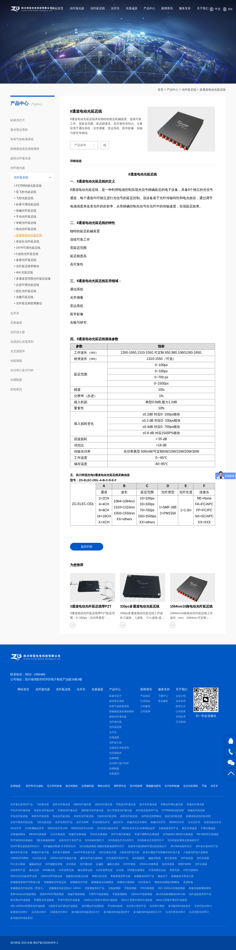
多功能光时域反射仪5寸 (117, 912)
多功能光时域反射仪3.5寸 (85, 912)
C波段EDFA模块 (19, 858)
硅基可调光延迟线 (27, 204)
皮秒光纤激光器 (103, 804)
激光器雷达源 (84, 870)
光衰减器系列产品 (168, 828)
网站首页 (57, 8)
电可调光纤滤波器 (20, 900)
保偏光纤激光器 (195, 804)
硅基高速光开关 (212, 822)
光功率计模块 (157, 906)
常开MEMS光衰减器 (21, 840)
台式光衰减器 (57, 834)
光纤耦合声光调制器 (92, 906)
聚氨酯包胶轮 (153, 785)
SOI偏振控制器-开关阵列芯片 (59, 846)
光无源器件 (17, 351)
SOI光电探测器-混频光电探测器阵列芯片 (101, 846)
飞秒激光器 (42, 804)
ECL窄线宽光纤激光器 (119, 810)
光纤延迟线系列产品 (147, 810)
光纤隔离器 (138, 858)
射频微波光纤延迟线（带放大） (27, 888)
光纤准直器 (187, 858)
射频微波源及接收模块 (24, 148)
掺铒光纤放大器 (19, 852)
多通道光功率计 (19, 912)
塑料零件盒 (120, 785)
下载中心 (163, 695)
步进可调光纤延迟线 (21, 822)
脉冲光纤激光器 (148, 804)
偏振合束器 (113, 864)
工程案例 (145, 706)
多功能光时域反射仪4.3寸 (147, 912)
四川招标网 (136, 785)
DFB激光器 (49, 870)
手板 (204, 785)
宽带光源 (174, 870)
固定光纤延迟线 (26, 291)
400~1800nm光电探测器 (171, 888)
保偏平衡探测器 (76, 894)
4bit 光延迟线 (24, 272)
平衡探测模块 (119, 894)
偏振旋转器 (35, 864)
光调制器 (16, 379)
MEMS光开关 (176, 822)
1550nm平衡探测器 (141, 894)
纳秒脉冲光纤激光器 (92, 810)
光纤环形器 (129, 864)
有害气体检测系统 (22, 139)
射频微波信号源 (78, 882)
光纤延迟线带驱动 (27, 266)
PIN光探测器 (147, 888)
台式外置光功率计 (175, 912)
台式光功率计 (38, 912)
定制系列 (16, 389)
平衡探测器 (130, 888)
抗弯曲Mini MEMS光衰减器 (178, 834)
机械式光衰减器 (77, 834)
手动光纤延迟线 (26, 216)
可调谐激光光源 (157, 870)
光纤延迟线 (97, 8)
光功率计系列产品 (136, 906)
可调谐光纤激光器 (67, 810)
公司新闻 (145, 711)
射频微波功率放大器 (182, 876)
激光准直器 (168, 864)
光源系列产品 (17, 870)
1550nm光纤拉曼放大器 (63, 858)
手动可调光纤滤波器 (69, 900)
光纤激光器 (77, 8)
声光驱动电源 (115, 906)
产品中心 (149, 8)
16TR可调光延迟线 (28, 247)
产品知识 (145, 695)
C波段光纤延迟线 (27, 254)
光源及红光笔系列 (22, 341)
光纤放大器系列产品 (207, 846)
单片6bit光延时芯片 (181, 846)
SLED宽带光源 (104, 870)
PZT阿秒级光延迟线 (29, 185)
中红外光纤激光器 (20, 810)
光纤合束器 (201, 864)
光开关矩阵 (82, 822)
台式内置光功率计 (199, 912)
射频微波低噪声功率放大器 (25, 882)
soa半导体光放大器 (84, 852)
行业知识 (145, 701)
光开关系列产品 (64, 822)
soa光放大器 (39, 858)
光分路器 (71, 864)
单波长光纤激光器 (44, 810)
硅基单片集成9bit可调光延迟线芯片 (147, 846)
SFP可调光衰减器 (121, 834)
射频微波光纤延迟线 (55, 882)
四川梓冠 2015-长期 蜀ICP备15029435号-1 (34, 942)
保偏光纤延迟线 (26, 210)
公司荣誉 (181, 711)
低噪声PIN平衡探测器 (52, 894)
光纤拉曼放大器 (107, 852)
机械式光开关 (158, 822)
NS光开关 (15, 828)
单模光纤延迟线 (26, 222)
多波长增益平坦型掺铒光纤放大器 (161, 852)
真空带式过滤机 (34, 785)
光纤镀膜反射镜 (53, 864)
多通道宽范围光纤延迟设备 (33, 278)
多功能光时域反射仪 (179, 906)
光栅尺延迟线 (24, 297)
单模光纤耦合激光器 (172, 804)
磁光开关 (118, 822)
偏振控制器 (154, 858)
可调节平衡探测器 (99, 894)
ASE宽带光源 (66, 870)
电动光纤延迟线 (26, 229)
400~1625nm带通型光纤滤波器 (27, 906)
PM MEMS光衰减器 (207, 834)
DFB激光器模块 (136, 870)
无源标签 (188, 882)
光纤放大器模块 (61, 852)
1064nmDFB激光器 (51, 876)
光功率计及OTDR (21, 370)
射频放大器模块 (126, 882)
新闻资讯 (167, 8)
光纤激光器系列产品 (21, 804)
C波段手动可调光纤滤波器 (63, 906)
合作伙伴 (181, 701)
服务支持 (185, 8)
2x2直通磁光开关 (34, 828)
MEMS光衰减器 (37, 834)
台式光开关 (194, 822)
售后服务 (163, 701)
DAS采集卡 (144, 882)
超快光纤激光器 (20, 158)
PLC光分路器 (17, 864)
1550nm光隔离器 (148, 864)
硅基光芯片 (17, 120)
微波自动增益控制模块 (167, 882)
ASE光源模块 (190, 870)
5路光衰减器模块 (45, 840)
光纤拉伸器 (203, 858)
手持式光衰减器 (98, 834)
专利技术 (181, 716)
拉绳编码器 (87, 785)
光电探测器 (114, 888)
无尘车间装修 (54, 785)
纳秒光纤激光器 (82, 804)
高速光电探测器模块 (200, 888)
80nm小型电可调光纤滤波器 (136, 900)
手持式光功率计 (203, 906)
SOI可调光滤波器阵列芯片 (25, 846)
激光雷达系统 (19, 129)
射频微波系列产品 (144, 876)
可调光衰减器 (208, 828)
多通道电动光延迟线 (213, 89)
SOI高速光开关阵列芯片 (150, 840)
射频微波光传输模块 (102, 882)
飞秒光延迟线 (24, 198)
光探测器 (16, 360)
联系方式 (181, 706)
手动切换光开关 (101, 822)
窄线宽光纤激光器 (126, 804)
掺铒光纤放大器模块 (91, 858)
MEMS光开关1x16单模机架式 (138, 828)
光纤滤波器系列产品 (200, 894)
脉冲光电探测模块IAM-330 (170, 894)
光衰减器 (131, 8)
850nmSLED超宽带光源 (23, 876)
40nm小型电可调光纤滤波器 (171, 900)
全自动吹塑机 (190, 785)
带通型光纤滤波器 (44, 900)
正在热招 (181, 721)
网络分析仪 (104, 785)
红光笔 (120, 870)
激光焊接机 (71, 785)
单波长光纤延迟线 (27, 241)
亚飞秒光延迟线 (26, 192)
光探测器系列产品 (94, 888)
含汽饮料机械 (172, 785)
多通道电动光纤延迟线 (198, 816)
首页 (160, 89)
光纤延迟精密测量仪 (29, 303)
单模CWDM (184, 864)
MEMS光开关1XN (57, 828)
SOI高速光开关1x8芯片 (121, 840)
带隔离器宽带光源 (120, 876)
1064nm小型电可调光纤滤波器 (100, 900)
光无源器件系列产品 (117, 858)
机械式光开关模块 (137, 822)
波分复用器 (171, 858)
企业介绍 (181, 695)
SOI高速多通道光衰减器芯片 (183, 840)
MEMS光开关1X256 (82, 828)
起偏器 (99, 864)
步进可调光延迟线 (27, 284)
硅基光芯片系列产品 (70, 840)
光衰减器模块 (17, 834)
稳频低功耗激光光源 (77, 876)
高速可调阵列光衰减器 (146, 834)
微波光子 (163, 876)
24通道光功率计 (59, 912)
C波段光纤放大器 (129, 852)
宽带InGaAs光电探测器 (23, 894)
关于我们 (202, 8)
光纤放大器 (17, 332)
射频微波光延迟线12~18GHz (65, 888)
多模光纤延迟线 (26, 260)
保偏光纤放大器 (40, 852)
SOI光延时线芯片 (94, 840)
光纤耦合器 (86, 864)
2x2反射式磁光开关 (107, 828)
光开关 (115, 8)
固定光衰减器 (189, 828)
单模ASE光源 (99, 876)
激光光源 (34, 870)
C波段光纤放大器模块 (196, 852)
